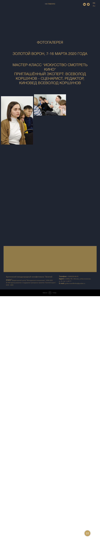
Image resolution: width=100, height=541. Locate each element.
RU (94, 6)
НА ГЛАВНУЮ (50, 4)
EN (94, 3)
